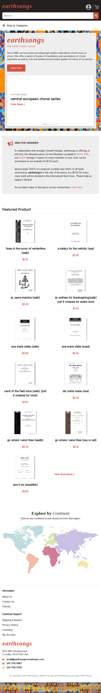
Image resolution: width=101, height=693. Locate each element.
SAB (86, 154)
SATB (80, 154)
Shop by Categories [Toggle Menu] (15, 25)
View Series (18, 104)
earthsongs (17, 6)
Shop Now (16, 68)
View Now (76, 187)
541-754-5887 (14, 663)
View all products (64, 474)
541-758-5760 (14, 667)
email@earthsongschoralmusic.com (25, 659)
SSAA (22, 157)
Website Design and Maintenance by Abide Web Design (65, 676)
